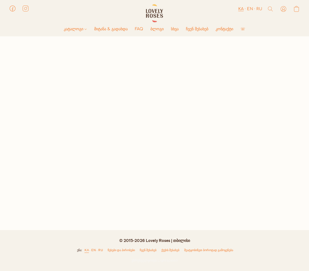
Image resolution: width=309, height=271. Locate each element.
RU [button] (259, 9)
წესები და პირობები (121, 250)
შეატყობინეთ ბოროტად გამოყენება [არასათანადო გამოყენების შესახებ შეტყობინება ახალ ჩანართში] (208, 250)
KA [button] (241, 9)
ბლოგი (157, 29)
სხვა (175, 29)
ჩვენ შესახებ (197, 29)
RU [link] (100, 250)
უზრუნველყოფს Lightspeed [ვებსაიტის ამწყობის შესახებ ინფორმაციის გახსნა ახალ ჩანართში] (154, 260)
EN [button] (250, 9)
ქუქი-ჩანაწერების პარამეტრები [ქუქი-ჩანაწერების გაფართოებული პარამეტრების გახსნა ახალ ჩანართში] (170, 251)
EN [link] (93, 250)
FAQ (139, 29)
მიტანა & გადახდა (111, 29)
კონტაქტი (224, 29)
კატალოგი (75, 29)
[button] (154, 13)
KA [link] (86, 250)
